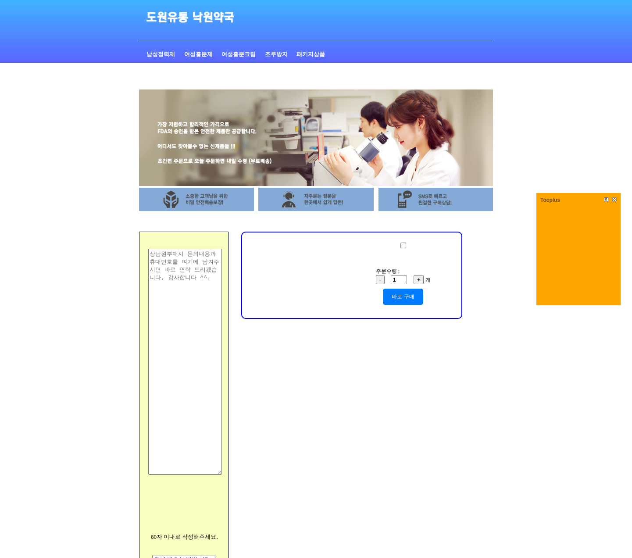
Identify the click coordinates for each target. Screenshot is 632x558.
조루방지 (277, 54)
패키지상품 (310, 54)
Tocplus (550, 200)
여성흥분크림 (239, 54)
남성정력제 (161, 54)
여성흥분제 (199, 54)
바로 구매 (403, 296)
